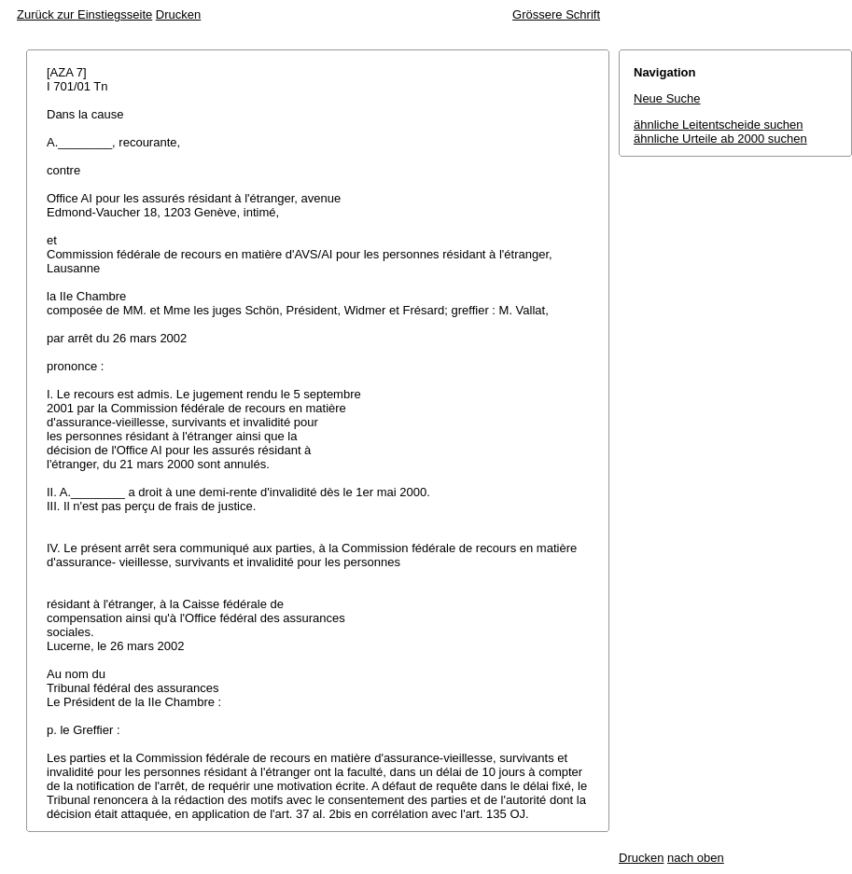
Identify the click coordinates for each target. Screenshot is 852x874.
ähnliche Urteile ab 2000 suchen (720, 139)
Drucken (178, 14)
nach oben (695, 858)
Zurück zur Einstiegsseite (84, 14)
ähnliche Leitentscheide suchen (718, 125)
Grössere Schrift (556, 14)
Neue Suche (667, 98)
